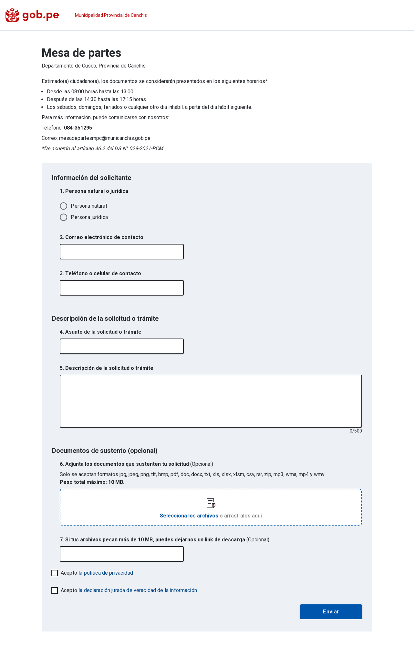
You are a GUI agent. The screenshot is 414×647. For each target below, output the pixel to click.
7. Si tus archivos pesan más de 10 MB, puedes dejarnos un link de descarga (164, 540)
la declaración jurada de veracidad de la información (137, 590)
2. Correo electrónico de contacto (101, 237)
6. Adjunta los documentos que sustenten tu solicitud (136, 464)
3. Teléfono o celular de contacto (100, 273)
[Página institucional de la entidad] (76, 15)
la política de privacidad (105, 573)
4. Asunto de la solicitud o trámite (100, 332)
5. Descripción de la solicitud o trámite (106, 368)
